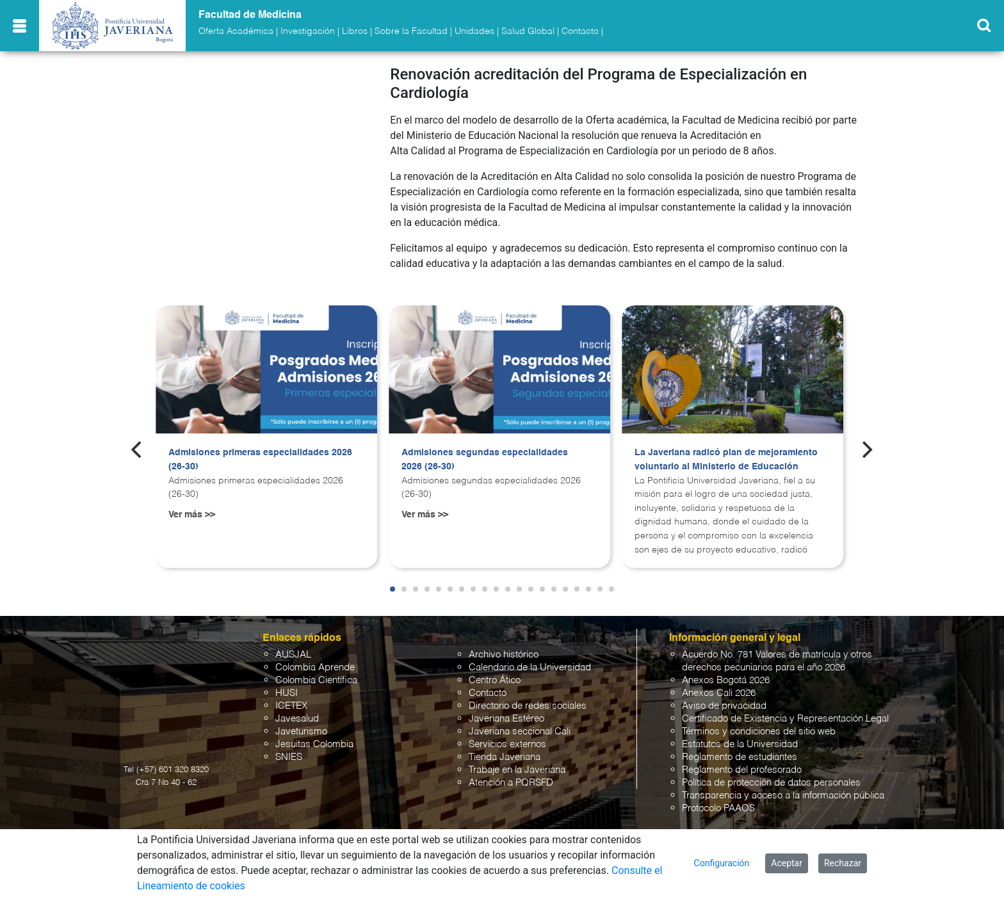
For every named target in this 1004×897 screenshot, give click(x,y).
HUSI (286, 686)
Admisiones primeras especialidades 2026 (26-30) (260, 452)
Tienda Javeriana (504, 750)
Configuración (722, 863)
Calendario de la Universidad (530, 660)
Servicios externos (507, 737)
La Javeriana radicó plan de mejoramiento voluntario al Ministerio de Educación (726, 452)
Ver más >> (191, 507)
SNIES (288, 750)
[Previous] (138, 442)
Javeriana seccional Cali (520, 724)
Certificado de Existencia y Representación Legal (785, 711)
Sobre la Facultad (411, 31)
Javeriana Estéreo (506, 711)
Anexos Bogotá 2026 (726, 673)
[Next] (866, 442)
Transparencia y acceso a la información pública (783, 788)
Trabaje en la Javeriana (517, 763)
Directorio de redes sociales (528, 699)
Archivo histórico (503, 647)
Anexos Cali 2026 (719, 686)
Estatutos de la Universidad (740, 737)
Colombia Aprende (315, 660)
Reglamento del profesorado (742, 763)
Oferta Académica (235, 31)
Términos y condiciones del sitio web (759, 724)
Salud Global (528, 31)
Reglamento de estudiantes (739, 750)
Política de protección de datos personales (771, 775)
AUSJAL (293, 647)
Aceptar (786, 863)
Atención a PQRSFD (511, 775)
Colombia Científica (316, 673)
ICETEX (291, 699)
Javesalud (297, 711)
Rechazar (842, 863)
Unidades (474, 31)
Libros (355, 31)
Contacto (580, 31)
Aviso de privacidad (724, 699)
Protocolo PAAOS (718, 801)
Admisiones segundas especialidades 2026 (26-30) (484, 452)
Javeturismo (301, 724)
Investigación (307, 31)
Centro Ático (495, 673)
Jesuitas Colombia (314, 737)
